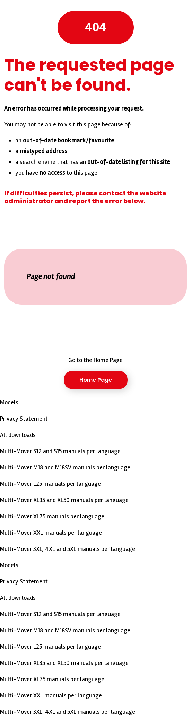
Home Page (95, 380)
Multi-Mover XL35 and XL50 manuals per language (64, 500)
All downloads (18, 435)
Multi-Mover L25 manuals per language (50, 484)
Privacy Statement (24, 418)
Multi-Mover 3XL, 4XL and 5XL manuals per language (67, 549)
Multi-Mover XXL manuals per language (51, 532)
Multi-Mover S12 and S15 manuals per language (60, 451)
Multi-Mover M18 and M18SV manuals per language (65, 467)
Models (9, 402)
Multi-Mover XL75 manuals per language (52, 516)
